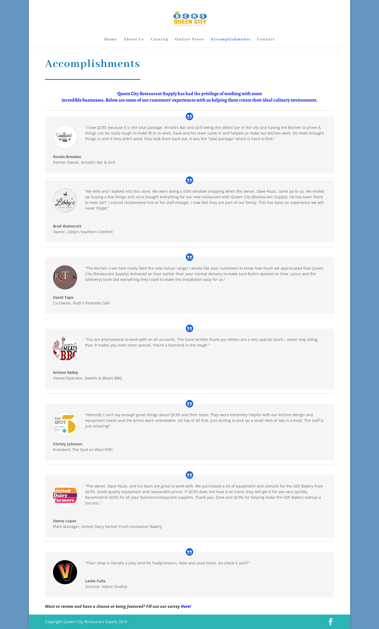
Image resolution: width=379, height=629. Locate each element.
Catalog (159, 40)
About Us (134, 40)
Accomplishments (231, 40)
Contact (266, 40)
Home (110, 40)
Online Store (189, 40)
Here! (186, 606)
